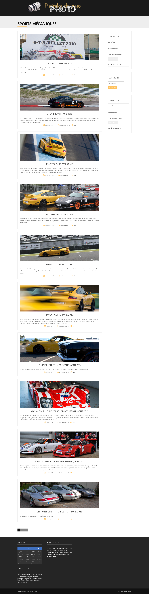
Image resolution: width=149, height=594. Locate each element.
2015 (30, 549)
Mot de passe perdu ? (115, 64)
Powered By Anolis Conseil (124, 591)
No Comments (64, 75)
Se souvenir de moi (115, 54)
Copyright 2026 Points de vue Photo (27, 591)
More (75, 75)
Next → (25, 530)
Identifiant (111, 42)
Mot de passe (113, 48)
